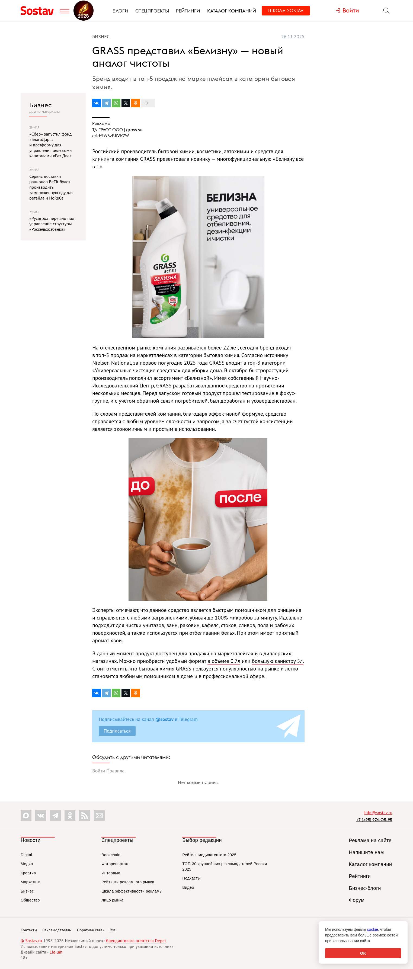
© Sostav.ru (31, 940)
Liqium (56, 952)
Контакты (29, 930)
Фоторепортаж (115, 864)
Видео (188, 887)
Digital (26, 855)
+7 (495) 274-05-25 (374, 819)
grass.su (134, 129)
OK (363, 953)
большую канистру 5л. (277, 661)
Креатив (28, 873)
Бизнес (40, 104)
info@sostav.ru (378, 812)
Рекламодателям (57, 930)
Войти (98, 771)
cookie (372, 929)
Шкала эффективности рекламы (131, 891)
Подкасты (191, 878)
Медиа (27, 864)
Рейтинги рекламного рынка (127, 882)
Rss (113, 930)
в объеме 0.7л (223, 661)
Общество (30, 900)
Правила (115, 771)
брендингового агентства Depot (136, 940)
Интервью (110, 873)
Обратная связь (91, 930)
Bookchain (110, 855)
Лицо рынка (112, 900)
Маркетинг (30, 882)
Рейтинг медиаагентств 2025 (209, 855)
